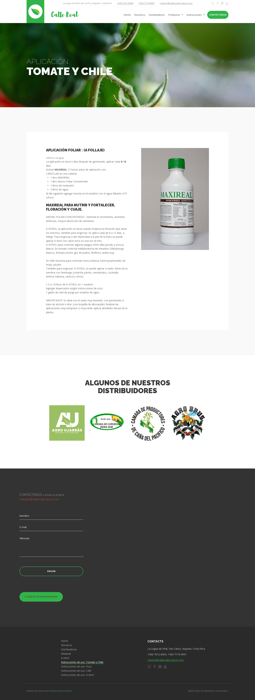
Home (127, 15)
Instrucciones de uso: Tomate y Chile (82, 662)
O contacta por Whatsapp (41, 597)
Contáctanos (217, 15)
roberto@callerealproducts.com (176, 3)
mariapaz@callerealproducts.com (39, 499)
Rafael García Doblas (60, 690)
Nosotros (139, 15)
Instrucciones (194, 15)
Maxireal (66, 653)
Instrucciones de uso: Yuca (76, 666)
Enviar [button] (51, 571)
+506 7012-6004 (125, 3)
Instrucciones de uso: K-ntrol (77, 675)
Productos (174, 15)
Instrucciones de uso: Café (76, 671)
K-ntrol (65, 658)
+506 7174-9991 (146, 3)
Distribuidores (157, 15)
